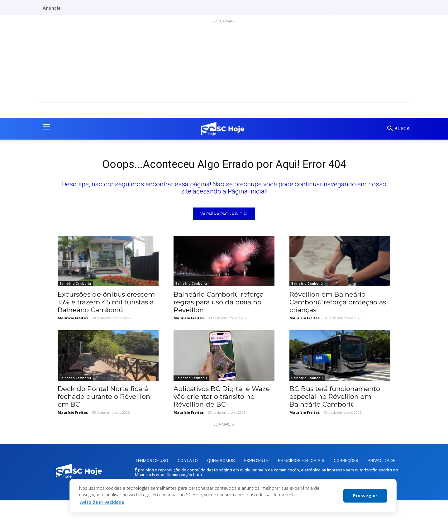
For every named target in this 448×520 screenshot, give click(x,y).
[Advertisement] (224, 67)
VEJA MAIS (224, 426)
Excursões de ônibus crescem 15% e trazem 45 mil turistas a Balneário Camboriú (106, 304)
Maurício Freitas (73, 320)
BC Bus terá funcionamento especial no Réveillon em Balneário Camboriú (334, 398)
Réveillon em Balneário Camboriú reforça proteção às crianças (337, 304)
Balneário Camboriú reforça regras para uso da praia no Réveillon (219, 304)
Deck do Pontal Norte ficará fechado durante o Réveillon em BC (104, 398)
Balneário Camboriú (75, 286)
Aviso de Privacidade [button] (102, 502)
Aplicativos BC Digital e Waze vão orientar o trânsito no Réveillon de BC (222, 398)
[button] (330, 9)
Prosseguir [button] (365, 496)
